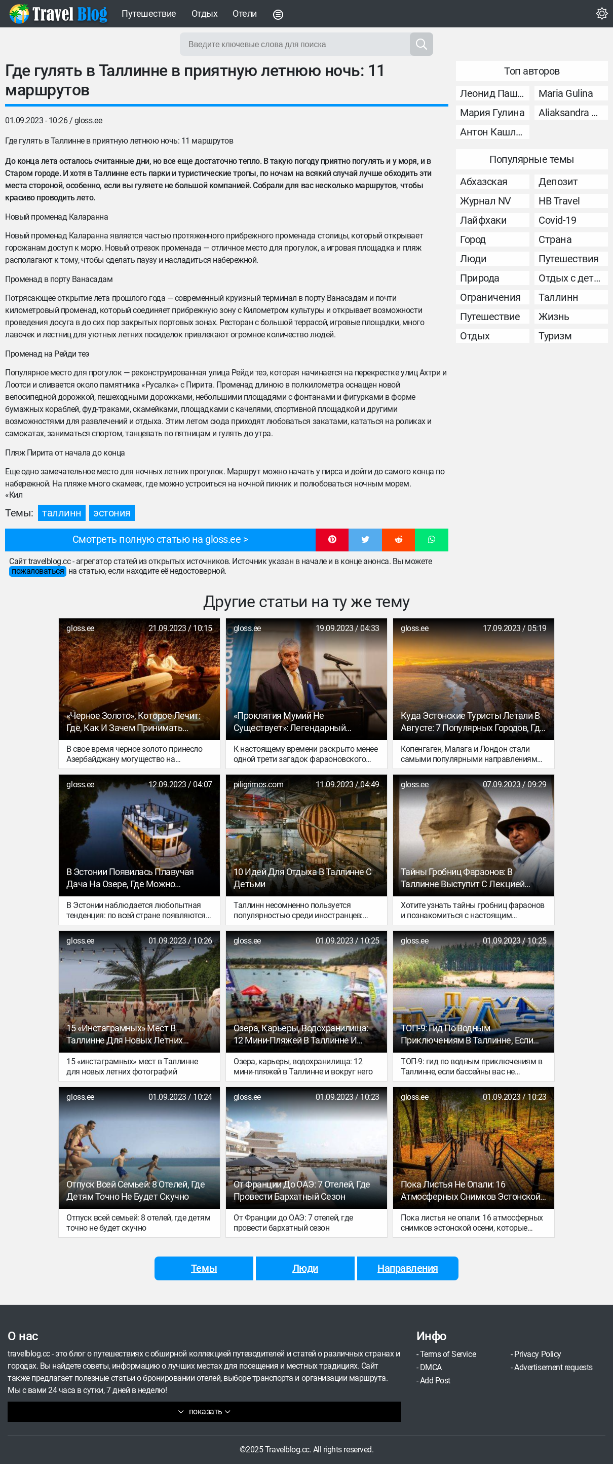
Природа (480, 278)
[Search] (421, 44)
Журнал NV (485, 201)
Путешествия (569, 259)
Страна (555, 239)
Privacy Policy (537, 1354)
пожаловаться (38, 571)
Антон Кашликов (494, 132)
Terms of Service (448, 1354)
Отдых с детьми (573, 278)
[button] (332, 540)
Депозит (558, 182)
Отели (245, 13)
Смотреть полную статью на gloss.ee (156, 539)
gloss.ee (88, 120)
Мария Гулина (492, 113)
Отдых (204, 13)
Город (473, 239)
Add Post (435, 1380)
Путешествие (149, 13)
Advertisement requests (553, 1367)
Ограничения (490, 297)
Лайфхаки (483, 220)
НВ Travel (559, 201)
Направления (407, 1268)
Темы (204, 1268)
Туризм (555, 336)
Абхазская (484, 182)
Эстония (112, 513)
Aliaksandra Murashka (573, 113)
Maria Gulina (566, 93)
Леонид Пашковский (494, 93)
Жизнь (554, 316)
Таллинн (62, 513)
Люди (473, 259)
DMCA (431, 1367)
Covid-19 (557, 220)
